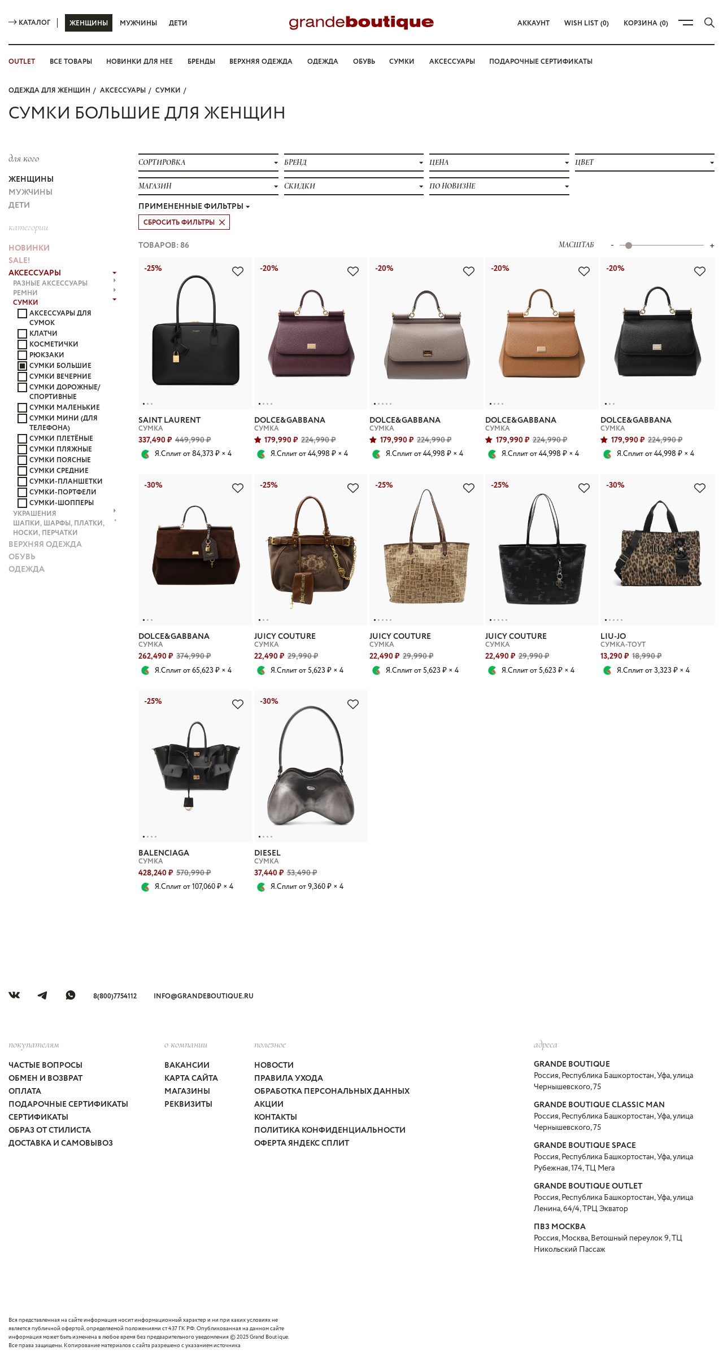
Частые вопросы (45, 1065)
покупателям (33, 1044)
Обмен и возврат (45, 1078)
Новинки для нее (139, 62)
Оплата (24, 1091)
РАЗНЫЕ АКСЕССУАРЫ (64, 283)
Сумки (402, 62)
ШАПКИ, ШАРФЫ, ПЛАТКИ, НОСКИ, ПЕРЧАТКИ (65, 528)
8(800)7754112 (115, 996)
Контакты (275, 1117)
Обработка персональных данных (332, 1091)
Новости (274, 1065)
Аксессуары (452, 62)
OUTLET (21, 62)
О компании (185, 1044)
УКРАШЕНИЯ (64, 514)
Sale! (19, 260)
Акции (269, 1104)
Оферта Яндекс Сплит (301, 1143)
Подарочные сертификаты (541, 62)
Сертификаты (38, 1117)
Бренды (201, 62)
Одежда (322, 62)
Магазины (187, 1091)
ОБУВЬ (22, 557)
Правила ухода (288, 1078)
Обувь (364, 62)
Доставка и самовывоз (60, 1143)
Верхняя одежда (261, 62)
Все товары (71, 62)
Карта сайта (191, 1078)
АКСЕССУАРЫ (123, 90)
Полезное (270, 1044)
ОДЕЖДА (26, 569)
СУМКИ (168, 90)
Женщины (88, 23)
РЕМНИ (64, 293)
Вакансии (187, 1065)
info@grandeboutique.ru (204, 996)
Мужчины (138, 23)
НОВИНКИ (29, 248)
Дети (178, 23)
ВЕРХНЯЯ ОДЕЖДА (45, 544)
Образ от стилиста (49, 1130)
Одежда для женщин (49, 90)
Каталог (29, 23)
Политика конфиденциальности (330, 1130)
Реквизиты (188, 1104)
